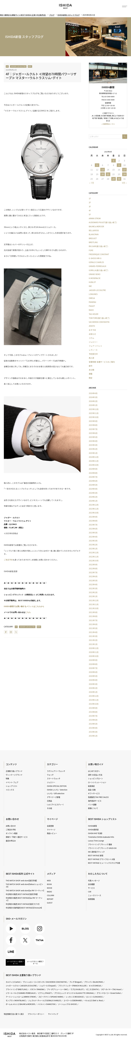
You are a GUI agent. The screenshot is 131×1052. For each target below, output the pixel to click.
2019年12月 (94, 696)
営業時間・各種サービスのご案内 (102, 362)
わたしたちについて (98, 871)
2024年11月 (94, 461)
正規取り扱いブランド (14, 771)
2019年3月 (93, 732)
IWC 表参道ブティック (96, 850)
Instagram (11, 632)
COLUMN (50, 893)
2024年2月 (93, 497)
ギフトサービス (94, 793)
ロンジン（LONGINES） (96, 994)
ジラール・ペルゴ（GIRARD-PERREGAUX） (21, 990)
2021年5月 (93, 628)
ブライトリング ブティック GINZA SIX (102, 846)
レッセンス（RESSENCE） (76, 994)
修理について (93, 807)
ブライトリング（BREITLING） (17, 987)
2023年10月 (94, 513)
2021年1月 (93, 644)
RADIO (49, 889)
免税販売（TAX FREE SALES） (98, 796)
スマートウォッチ (53, 778)
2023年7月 (93, 524)
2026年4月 (93, 393)
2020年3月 (93, 684)
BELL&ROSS (94, 230)
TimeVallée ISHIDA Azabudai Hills (101, 835)
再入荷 (91, 358)
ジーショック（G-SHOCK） (68, 1001)
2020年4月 (93, 680)
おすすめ (92, 330)
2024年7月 (93, 477)
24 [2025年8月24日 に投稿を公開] (124, 174)
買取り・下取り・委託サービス (17, 835)
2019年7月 (93, 716)
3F (90, 206)
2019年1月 (93, 735)
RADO (91, 310)
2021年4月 (93, 632)
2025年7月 (93, 429)
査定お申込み (11, 839)
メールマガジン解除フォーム (35, 960)
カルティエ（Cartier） (13, 979)
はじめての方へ (94, 771)
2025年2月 (93, 449)
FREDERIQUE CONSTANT (99, 254)
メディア (51, 871)
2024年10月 (94, 465)
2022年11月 (94, 556)
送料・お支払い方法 (95, 774)
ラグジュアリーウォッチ (56, 771)
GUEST (49, 900)
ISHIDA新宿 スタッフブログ (68, 15)
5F (90, 214)
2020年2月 (93, 688)
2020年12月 (94, 648)
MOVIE (49, 885)
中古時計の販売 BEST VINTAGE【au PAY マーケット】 (24, 896)
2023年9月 (93, 516)
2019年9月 (93, 708)
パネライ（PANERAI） (38, 987)
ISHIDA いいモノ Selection (57, 789)
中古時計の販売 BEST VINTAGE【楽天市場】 (22, 891)
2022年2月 (93, 592)
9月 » (124, 182)
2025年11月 (94, 413)
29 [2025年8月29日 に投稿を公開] (113, 178)
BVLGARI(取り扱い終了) (98, 246)
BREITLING (93, 242)
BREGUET (93, 238)
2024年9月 (93, 469)
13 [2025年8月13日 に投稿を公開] (102, 169)
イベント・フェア (12, 782)
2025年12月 (94, 409)
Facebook (6, 632)
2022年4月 (93, 584)
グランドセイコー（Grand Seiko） (110, 990)
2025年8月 (93, 425)
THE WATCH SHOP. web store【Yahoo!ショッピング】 (24, 883)
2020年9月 (93, 660)
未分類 (91, 370)
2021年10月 (94, 608)
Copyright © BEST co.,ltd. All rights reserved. (111, 1031)
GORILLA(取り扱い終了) (98, 270)
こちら (28, 612)
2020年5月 (93, 676)
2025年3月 (93, 445)
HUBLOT (92, 282)
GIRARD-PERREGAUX (97, 266)
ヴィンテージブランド (14, 774)
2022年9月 (93, 564)
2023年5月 (93, 532)
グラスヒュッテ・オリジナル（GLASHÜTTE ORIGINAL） (75, 990)
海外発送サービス (94, 800)
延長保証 (91, 785)
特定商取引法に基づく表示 (14, 1011)
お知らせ (92, 334)
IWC (90, 286)
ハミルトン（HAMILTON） (47, 1001)
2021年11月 (94, 604)
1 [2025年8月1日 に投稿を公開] (113, 160)
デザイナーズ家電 (53, 796)
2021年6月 (93, 624)
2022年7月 (93, 572)
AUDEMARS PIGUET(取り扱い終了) (103, 222)
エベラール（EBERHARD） (74, 997)
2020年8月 (93, 664)
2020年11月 (94, 652)
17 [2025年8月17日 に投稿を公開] (124, 169)
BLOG (25, 926)
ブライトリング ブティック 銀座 (100, 843)
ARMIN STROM (95, 218)
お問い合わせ (11, 825)
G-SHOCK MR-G (95, 258)
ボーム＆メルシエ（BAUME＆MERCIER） (21, 1001)
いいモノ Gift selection (55, 793)
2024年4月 (93, 489)
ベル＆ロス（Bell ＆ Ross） (95, 997)
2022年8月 (93, 568)
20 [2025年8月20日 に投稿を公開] (102, 174)
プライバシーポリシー (36, 1011)
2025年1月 (93, 453)
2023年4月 (93, 536)
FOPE (91, 250)
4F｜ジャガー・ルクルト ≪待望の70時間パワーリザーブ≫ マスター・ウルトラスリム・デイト (41, 76)
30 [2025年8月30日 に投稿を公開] (119, 178)
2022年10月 (94, 560)
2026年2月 (93, 401)
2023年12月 (94, 504)
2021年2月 (93, 640)
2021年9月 (93, 612)
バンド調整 (92, 803)
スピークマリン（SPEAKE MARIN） (51, 994)
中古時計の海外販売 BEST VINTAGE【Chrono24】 (24, 905)
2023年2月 (93, 544)
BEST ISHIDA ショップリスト (102, 818)
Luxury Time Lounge (96, 839)
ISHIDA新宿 (92, 825)
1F (90, 198)
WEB (49, 878)
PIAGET (92, 306)
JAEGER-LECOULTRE (18, 66)
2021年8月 (93, 616)
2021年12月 (94, 600)
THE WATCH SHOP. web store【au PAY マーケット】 (25, 888)
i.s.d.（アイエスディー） (55, 803)
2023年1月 (93, 548)
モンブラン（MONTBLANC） (16, 997)
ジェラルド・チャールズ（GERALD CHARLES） (45, 997)
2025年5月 (93, 437)
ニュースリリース (94, 893)
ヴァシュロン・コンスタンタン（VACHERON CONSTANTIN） (46, 979)
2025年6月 (93, 433)
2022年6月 (93, 576)
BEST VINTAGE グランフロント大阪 (101, 857)
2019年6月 (93, 720)
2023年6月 (93, 528)
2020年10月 (94, 656)
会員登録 (50, 825)
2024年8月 (93, 473)
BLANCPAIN (94, 234)
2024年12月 (94, 457)
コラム (91, 338)
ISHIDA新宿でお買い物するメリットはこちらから (24, 606)
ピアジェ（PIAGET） (46, 990)
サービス (91, 885)
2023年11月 (94, 509)
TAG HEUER (93, 314)
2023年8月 (93, 520)
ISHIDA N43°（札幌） (95, 832)
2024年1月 (93, 500)
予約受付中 (93, 354)
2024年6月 (93, 481)
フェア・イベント (95, 346)
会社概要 (91, 882)
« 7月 (91, 182)
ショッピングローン (95, 778)
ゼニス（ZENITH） (94, 987)
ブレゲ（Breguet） (77, 979)
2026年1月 (93, 405)
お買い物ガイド (95, 764)
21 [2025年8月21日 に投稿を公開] (108, 174)
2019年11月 (94, 700)
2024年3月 (93, 493)
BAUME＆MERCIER (96, 226)
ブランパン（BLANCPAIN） (95, 979)
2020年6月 (93, 672)
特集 (7, 778)
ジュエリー (93, 342)
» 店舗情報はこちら (108, 124)
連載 (90, 374)
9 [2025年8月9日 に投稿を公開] (118, 165)
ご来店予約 (8, 559)
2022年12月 (94, 552)
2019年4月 (93, 728)
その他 (49, 807)
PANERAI (92, 302)
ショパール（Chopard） (48, 983)
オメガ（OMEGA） (97, 983)
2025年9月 (93, 421)
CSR (89, 889)
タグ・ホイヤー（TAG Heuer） (113, 987)
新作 (30, 66)
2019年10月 (94, 704)
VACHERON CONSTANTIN (99, 322)
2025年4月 (93, 441)
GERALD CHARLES (96, 262)
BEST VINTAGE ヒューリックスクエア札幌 (104, 861)
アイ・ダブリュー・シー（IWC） (58, 987)
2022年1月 (93, 596)
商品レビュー (52, 832)
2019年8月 (93, 712)
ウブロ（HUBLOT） (78, 987)
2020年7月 (93, 668)
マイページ (52, 818)
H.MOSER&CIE (94, 278)
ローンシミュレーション (97, 782)
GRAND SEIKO (94, 274)
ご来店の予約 (11, 828)
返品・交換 (92, 789)
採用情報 (91, 896)
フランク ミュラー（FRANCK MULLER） (74, 983)
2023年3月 (93, 540)
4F (7, 66)
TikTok (39, 937)
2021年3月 (93, 636)
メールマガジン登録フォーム (15, 960)
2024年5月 (93, 485)
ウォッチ (50, 774)
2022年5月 (93, 580)
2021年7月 (93, 620)
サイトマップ (53, 1011)
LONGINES (93, 294)
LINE (11, 949)
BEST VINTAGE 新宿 (95, 853)
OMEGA (92, 298)
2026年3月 (93, 397)
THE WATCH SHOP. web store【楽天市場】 (21, 878)
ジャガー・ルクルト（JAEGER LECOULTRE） (22, 983)
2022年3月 (93, 588)
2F (90, 202)
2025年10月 (94, 417)
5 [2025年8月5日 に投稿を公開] (97, 165)
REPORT (50, 896)
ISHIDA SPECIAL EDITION (57, 785)
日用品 (49, 800)
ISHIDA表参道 (93, 828)
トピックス (10, 789)
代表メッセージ (94, 878)
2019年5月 (93, 724)
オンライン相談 (11, 832)
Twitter (16, 632)
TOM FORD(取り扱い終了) (99, 318)
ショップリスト (11, 785)
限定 (90, 378)
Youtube (11, 926)
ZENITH (92, 326)
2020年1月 (93, 692)
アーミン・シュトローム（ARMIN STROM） (21, 994)
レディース (93, 350)
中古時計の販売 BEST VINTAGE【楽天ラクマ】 (22, 901)
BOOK (49, 882)
